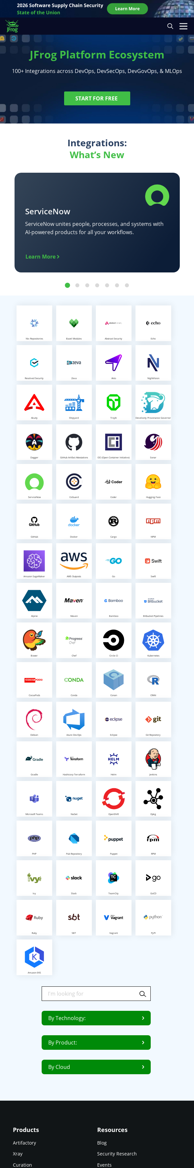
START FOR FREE (97, 98)
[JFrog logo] (15, 26)
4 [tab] (97, 285)
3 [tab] (87, 285)
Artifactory (24, 1142)
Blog (102, 1142)
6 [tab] (117, 285)
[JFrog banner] (97, 9)
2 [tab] (77, 285)
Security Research (117, 1153)
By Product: (96, 1042)
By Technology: (96, 1018)
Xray (17, 1153)
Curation (22, 1164)
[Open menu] (183, 26)
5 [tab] (107, 285)
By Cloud (96, 1067)
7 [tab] (127, 285)
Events (104, 1164)
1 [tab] (67, 285)
